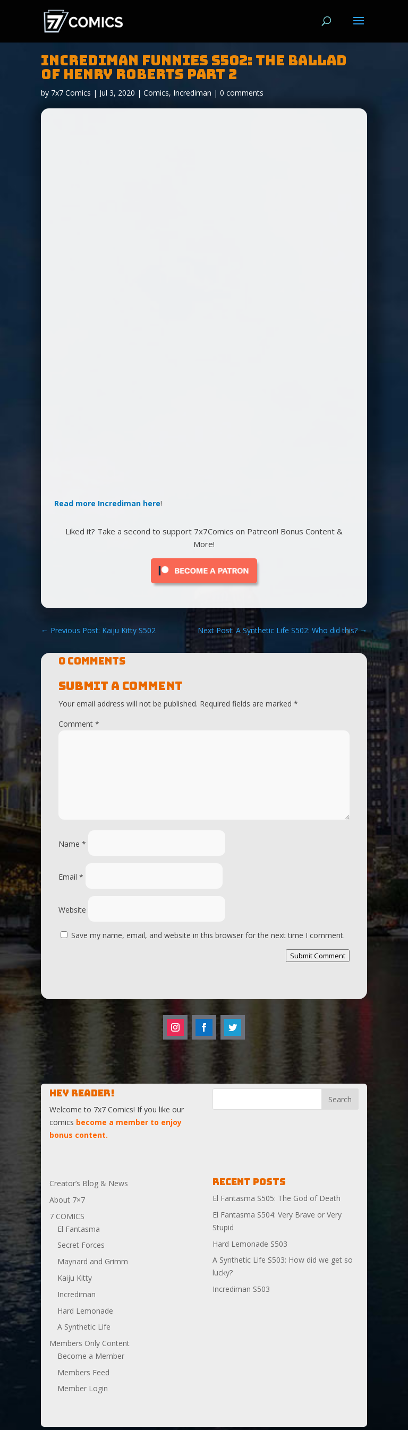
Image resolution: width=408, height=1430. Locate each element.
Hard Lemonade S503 (249, 1244)
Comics (156, 93)
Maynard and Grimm (92, 1261)
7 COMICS (66, 1216)
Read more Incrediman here (107, 503)
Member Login (82, 1388)
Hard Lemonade (85, 1311)
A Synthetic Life (83, 1327)
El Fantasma (78, 1229)
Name (72, 844)
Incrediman (192, 93)
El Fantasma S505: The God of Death (276, 1198)
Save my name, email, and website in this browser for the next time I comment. (208, 935)
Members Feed (83, 1372)
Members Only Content (89, 1343)
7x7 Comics (71, 93)
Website (72, 910)
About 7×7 (67, 1200)
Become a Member (90, 1356)
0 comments (242, 93)
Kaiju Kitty (74, 1278)
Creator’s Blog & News (88, 1183)
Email (70, 877)
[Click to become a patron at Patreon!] (204, 586)
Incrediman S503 (241, 1289)
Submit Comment (317, 955)
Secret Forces (81, 1245)
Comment (78, 724)
